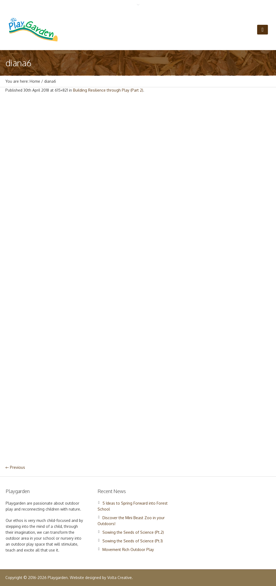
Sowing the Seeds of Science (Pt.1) (132, 541)
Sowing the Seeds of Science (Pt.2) (133, 532)
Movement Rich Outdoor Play (128, 549)
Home (35, 81)
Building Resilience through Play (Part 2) (108, 90)
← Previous (15, 467)
